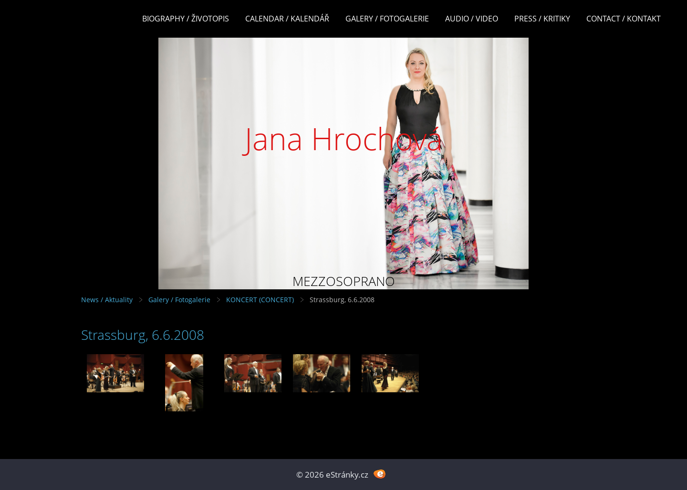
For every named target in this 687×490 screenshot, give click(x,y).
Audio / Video (471, 18)
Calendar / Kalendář (287, 18)
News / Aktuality (107, 299)
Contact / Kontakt (623, 18)
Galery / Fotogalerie (387, 18)
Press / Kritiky (542, 18)
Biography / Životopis (185, 18)
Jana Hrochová (344, 138)
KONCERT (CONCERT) (260, 299)
